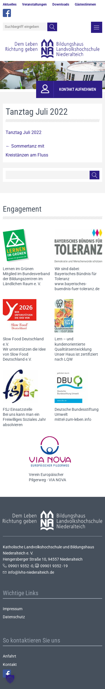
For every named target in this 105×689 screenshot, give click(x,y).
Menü (96, 27)
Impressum (12, 609)
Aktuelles (10, 4)
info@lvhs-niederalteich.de (31, 572)
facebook (7, 13)
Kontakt (10, 664)
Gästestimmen (85, 4)
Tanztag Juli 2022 (23, 132)
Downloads (60, 4)
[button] (10, 679)
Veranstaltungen (34, 4)
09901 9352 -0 (20, 566)
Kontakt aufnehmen (77, 89)
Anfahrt (9, 656)
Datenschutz (14, 617)
